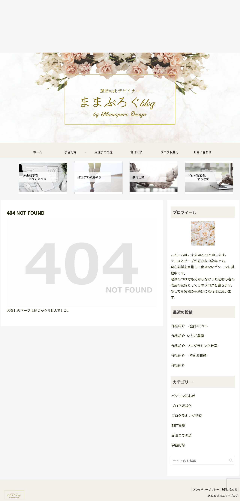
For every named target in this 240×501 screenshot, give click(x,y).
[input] (203, 460)
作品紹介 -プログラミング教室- (195, 345)
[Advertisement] (112, 26)
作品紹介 (178, 365)
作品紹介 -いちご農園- (188, 335)
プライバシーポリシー (203, 489)
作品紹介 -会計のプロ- (189, 325)
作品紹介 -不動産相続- (189, 355)
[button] (231, 460)
